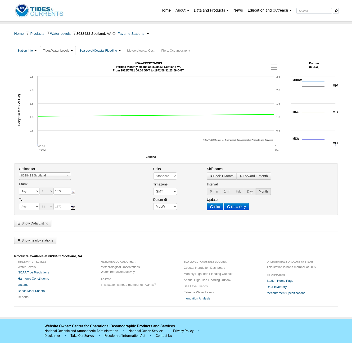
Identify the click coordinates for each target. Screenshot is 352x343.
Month (263, 191)
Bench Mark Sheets (31, 291)
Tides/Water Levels (58, 50)
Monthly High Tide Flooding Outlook (208, 274)
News (238, 10)
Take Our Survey (82, 336)
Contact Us (164, 336)
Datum (160, 200)
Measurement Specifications (286, 293)
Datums (23, 284)
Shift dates (214, 169)
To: (21, 199)
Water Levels (60, 33)
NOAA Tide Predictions (33, 272)
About (182, 10)
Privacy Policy (183, 331)
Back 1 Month (222, 176)
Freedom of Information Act (124, 336)
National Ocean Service (146, 331)
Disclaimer (52, 336)
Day (250, 191)
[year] (62, 191)
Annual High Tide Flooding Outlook (207, 280)
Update (212, 200)
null (165, 206)
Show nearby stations (35, 240)
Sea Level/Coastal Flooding (100, 50)
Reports (23, 297)
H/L (238, 191)
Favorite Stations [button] (133, 33)
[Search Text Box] (314, 11)
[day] (46, 191)
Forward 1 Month (253, 176)
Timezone (160, 184)
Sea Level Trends (196, 286)
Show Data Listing (32, 223)
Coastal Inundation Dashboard (204, 267)
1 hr (227, 191)
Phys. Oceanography (175, 50)
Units (157, 169)
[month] (29, 191)
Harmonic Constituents (33, 278)
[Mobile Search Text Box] (336, 11)
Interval (212, 184)
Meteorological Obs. (141, 50)
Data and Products (211, 10)
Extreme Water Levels (199, 292)
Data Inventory (277, 287)
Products (37, 33)
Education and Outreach (270, 10)
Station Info (26, 50)
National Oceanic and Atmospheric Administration (81, 331)
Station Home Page (280, 280)
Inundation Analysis (197, 298)
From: (23, 184)
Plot (215, 207)
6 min (214, 191)
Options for (27, 169)
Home (165, 10)
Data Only (236, 207)
